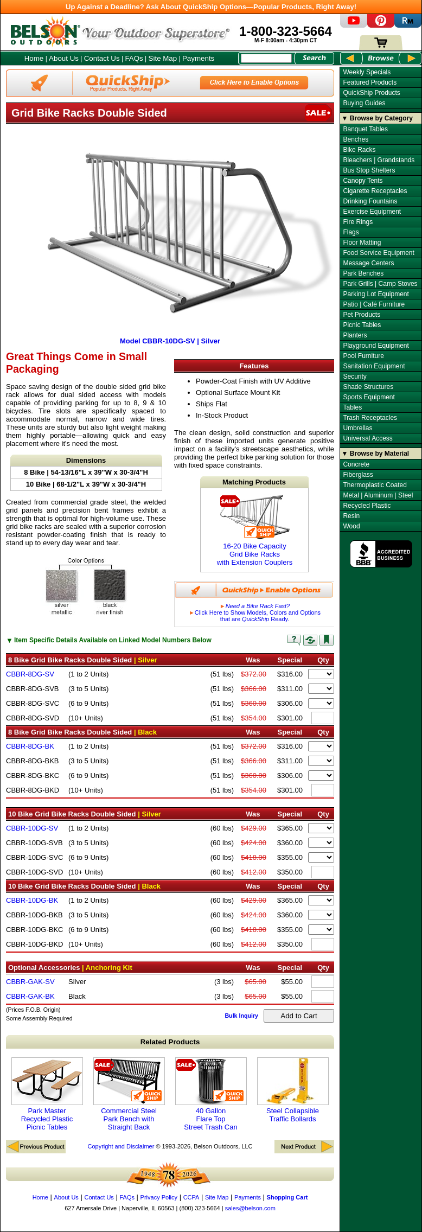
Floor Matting (362, 242)
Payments (198, 58)
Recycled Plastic (367, 505)
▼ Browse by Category (377, 118)
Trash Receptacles (370, 418)
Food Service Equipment (378, 253)
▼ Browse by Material (376, 453)
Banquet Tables (365, 129)
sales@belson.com (250, 1208)
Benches (355, 139)
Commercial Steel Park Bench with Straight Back (129, 1094)
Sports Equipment (368, 397)
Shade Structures (368, 387)
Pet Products (361, 314)
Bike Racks (359, 150)
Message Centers (368, 263)
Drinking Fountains (370, 201)
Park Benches (363, 273)
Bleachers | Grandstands (378, 160)
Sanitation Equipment (374, 366)
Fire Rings (358, 222)
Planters (355, 335)
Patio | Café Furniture (374, 304)
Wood (351, 526)
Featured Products (370, 82)
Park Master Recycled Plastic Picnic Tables (47, 1094)
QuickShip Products (371, 93)
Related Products (170, 1042)
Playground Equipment (375, 345)
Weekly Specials (367, 72)
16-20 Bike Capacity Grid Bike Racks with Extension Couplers (254, 530)
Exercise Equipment (372, 211)
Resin (351, 516)
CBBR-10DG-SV (32, 828)
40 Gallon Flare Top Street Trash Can (211, 1094)
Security (354, 376)
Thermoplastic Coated (374, 485)
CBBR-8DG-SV (30, 674)
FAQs (134, 58)
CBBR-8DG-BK (30, 746)
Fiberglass (358, 474)
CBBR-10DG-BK (32, 900)
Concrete (356, 464)
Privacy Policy (158, 1197)
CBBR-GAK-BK (30, 996)
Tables (352, 407)
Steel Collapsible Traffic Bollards (293, 1090)
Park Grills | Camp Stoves (380, 284)
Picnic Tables (362, 325)
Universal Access (367, 438)
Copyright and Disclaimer (120, 1146)
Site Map (163, 58)
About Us (64, 58)
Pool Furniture (363, 356)
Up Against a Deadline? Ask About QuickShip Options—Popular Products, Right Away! (211, 7)
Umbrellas (357, 428)
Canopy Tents (362, 180)
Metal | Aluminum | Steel (378, 495)
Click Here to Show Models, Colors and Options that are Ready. (255, 612)
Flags (351, 232)
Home (34, 58)
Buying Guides (364, 103)
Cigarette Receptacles (375, 191)
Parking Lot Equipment (375, 294)
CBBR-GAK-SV (30, 982)
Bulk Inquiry (241, 1015)
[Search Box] (266, 58)
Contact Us (102, 58)
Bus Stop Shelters (369, 170)
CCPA (191, 1197)
